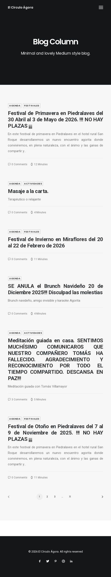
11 (70, 496)
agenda (14, 105)
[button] (101, 7)
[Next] (101, 498)
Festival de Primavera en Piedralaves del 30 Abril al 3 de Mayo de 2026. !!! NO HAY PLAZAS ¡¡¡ (55, 119)
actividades (33, 204)
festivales (31, 105)
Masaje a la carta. (28, 212)
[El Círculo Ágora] (20, 7)
